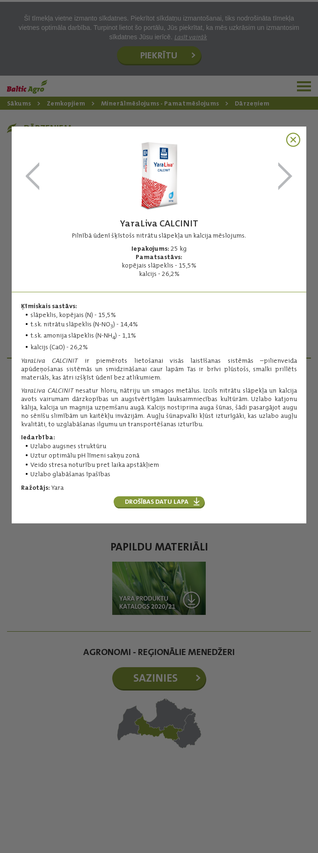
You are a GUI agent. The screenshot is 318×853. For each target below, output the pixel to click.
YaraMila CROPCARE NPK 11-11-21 (33, 176)
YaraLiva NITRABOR (285, 176)
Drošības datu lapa (156, 501)
